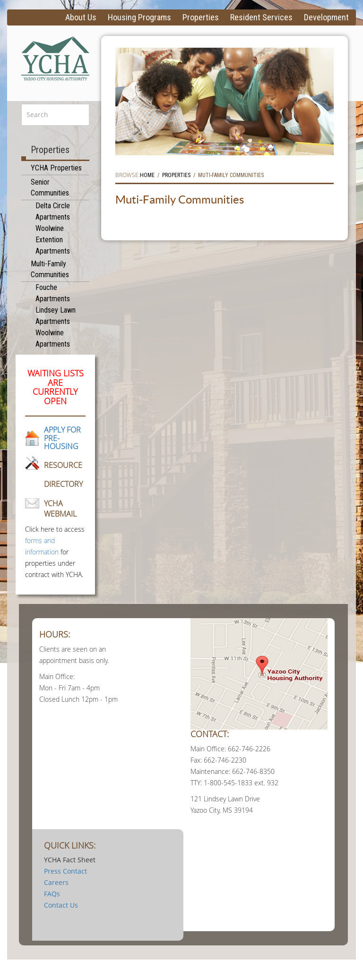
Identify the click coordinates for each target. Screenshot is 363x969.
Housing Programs (139, 17)
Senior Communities (50, 187)
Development (326, 17)
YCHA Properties (56, 167)
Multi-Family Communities (50, 269)
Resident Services (261, 17)
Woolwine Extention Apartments (52, 239)
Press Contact (65, 871)
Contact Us (61, 905)
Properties (200, 17)
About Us (80, 17)
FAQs (52, 893)
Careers (56, 882)
